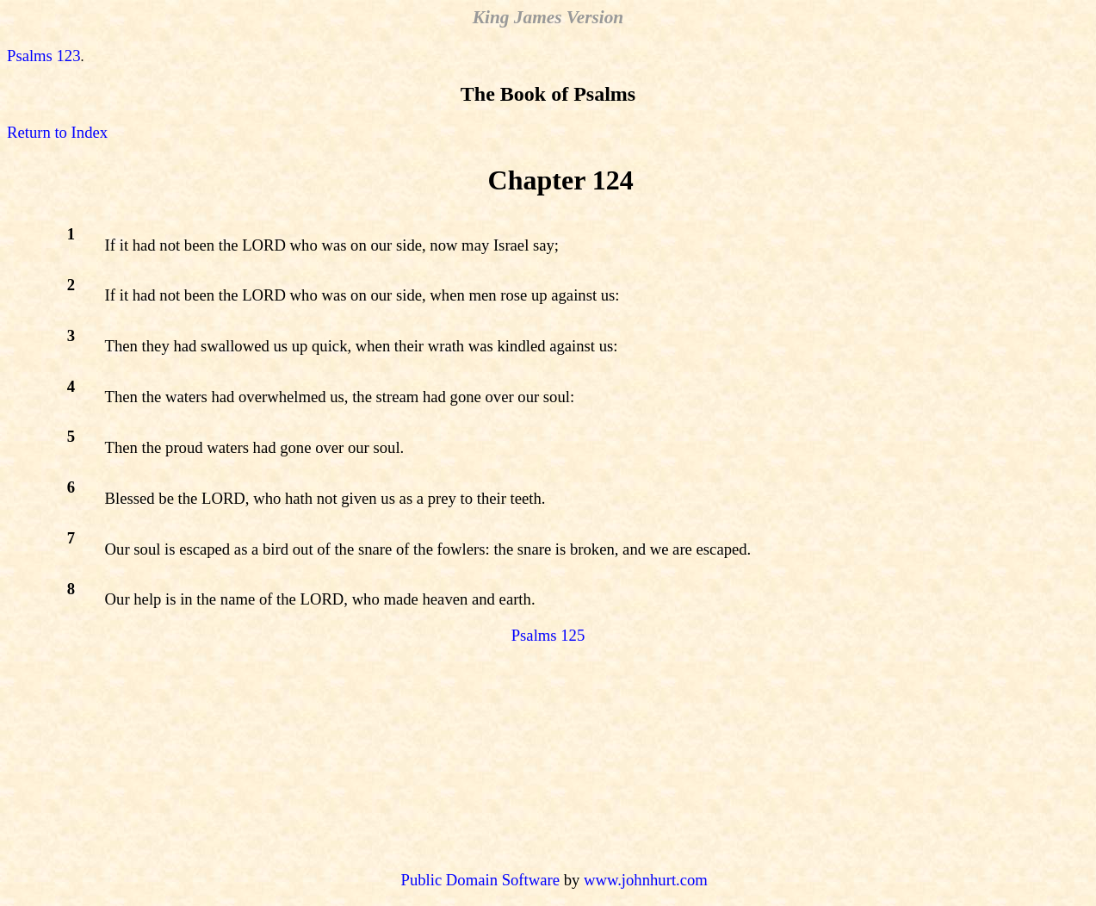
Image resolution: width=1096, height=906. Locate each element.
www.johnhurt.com (646, 880)
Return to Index (57, 132)
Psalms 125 (548, 635)
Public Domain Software (480, 880)
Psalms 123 (44, 56)
